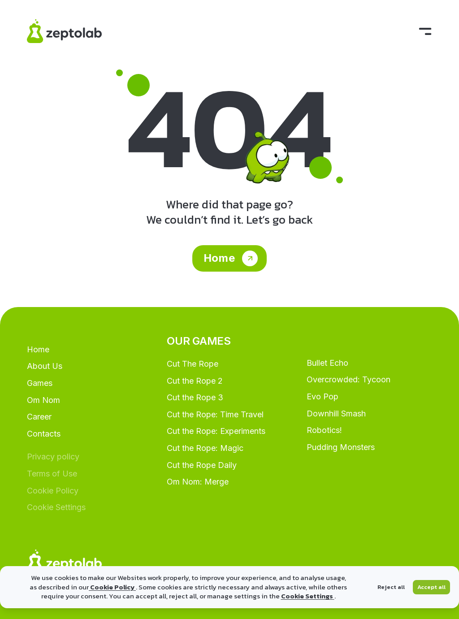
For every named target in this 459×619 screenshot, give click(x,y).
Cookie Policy (112, 587)
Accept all (431, 587)
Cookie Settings (307, 596)
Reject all (391, 587)
